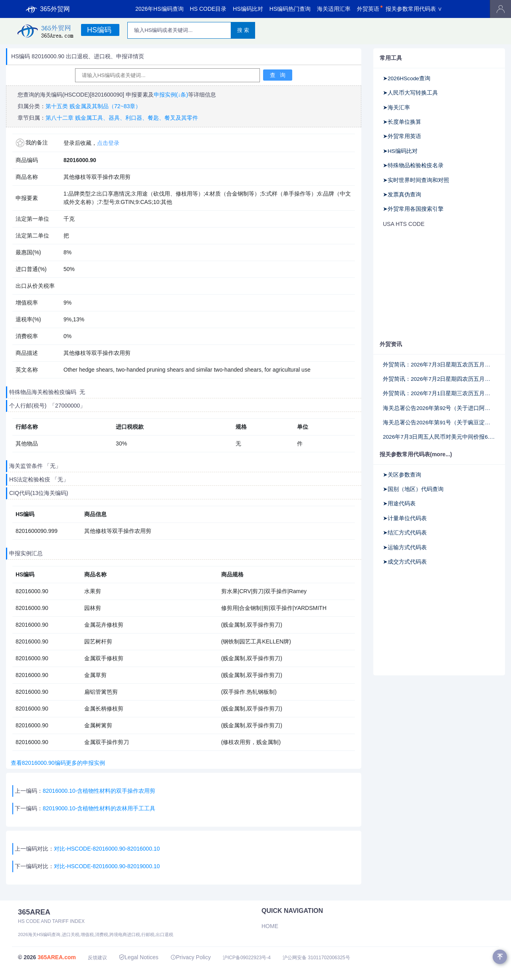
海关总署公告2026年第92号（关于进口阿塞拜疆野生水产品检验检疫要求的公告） (439, 408)
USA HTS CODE (403, 224)
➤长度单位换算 (402, 122)
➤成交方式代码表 (405, 562)
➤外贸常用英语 (402, 136)
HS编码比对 (248, 9)
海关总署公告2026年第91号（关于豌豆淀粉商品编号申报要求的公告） (439, 423)
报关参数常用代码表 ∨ (414, 9)
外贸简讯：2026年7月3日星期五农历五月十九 (439, 365)
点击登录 (108, 143)
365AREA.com (57, 957)
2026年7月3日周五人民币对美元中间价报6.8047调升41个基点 (439, 437)
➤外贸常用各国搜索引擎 (413, 209)
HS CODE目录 (208, 9)
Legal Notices (138, 957)
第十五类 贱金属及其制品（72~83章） (93, 106)
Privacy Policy (190, 957)
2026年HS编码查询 (159, 9)
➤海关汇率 (396, 108)
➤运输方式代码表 (405, 547)
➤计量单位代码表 (405, 518)
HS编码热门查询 (290, 9)
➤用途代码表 (399, 504)
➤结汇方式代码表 (405, 533)
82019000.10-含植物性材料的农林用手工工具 (100, 808)
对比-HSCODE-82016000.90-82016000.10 (107, 848)
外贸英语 (368, 9)
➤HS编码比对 (400, 151)
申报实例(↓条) (171, 94)
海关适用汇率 (334, 9)
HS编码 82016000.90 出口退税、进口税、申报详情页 (77, 56)
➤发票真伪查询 (402, 195)
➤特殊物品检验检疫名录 (413, 165)
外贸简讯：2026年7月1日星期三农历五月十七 (439, 393)
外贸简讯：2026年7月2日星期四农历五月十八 (439, 379)
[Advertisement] (439, 285)
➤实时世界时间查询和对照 (416, 180)
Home (269, 926)
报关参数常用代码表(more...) (416, 454)
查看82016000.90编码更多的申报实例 (56, 763)
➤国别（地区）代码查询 (413, 489)
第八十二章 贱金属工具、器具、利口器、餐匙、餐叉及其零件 (122, 118)
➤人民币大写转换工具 (410, 93)
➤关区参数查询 (402, 475)
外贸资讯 (391, 344)
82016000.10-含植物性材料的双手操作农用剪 (99, 791)
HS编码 (99, 30)
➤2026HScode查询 (406, 78)
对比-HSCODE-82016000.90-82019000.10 (107, 866)
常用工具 (391, 58)
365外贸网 (48, 9)
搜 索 (243, 30)
